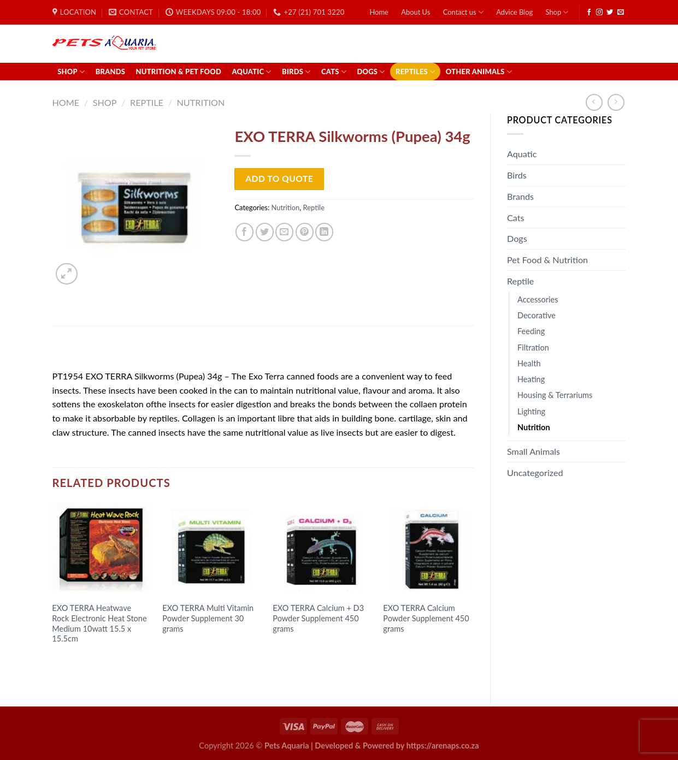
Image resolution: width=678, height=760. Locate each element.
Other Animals (479, 72)
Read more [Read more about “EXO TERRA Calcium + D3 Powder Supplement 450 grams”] (301, 650)
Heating (531, 379)
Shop (557, 12)
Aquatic (251, 72)
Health (529, 363)
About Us (415, 12)
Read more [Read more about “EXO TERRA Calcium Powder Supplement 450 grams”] (411, 650)
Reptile (146, 102)
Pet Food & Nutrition (547, 259)
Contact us (463, 12)
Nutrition (201, 102)
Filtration (533, 347)
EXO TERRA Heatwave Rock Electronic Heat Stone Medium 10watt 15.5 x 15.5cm (99, 623)
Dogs (371, 72)
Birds (296, 72)
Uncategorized (535, 472)
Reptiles (415, 72)
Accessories (537, 299)
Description (81, 351)
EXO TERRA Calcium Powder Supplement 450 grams (426, 618)
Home (378, 12)
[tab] (81, 351)
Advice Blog (514, 12)
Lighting (531, 411)
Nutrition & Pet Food (179, 71)
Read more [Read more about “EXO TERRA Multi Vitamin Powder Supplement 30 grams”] (190, 650)
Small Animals (533, 451)
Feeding (531, 331)
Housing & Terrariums (554, 395)
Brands (110, 71)
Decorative (536, 315)
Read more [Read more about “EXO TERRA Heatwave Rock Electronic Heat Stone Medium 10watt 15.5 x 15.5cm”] (80, 660)
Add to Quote (279, 178)
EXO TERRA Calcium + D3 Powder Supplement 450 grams (318, 618)
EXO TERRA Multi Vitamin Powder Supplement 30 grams (207, 618)
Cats (333, 72)
